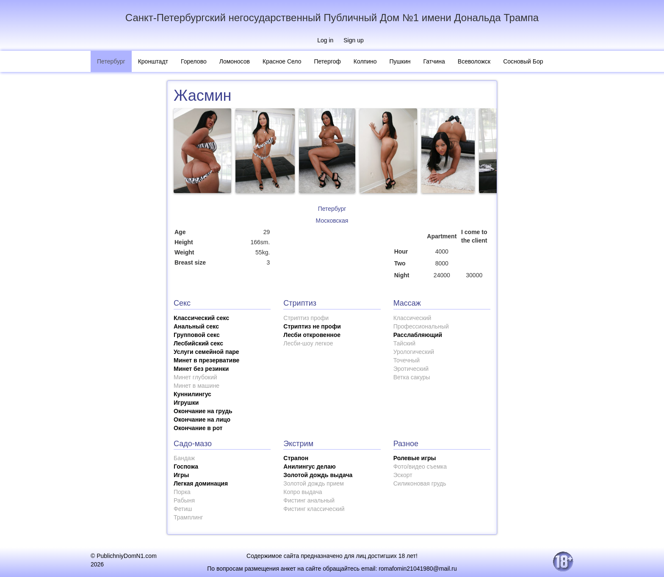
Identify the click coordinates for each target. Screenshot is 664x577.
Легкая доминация (201, 483)
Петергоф (327, 61)
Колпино (365, 61)
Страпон (295, 458)
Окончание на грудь (203, 411)
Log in (325, 40)
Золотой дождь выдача (317, 475)
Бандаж (184, 458)
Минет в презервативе (206, 360)
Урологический (413, 351)
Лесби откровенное (311, 334)
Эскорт (402, 475)
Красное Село (282, 61)
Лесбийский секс (198, 343)
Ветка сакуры (411, 377)
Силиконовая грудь (419, 483)
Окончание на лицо (202, 419)
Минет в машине (196, 385)
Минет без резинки (201, 368)
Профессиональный (421, 326)
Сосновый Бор (523, 61)
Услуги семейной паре (206, 351)
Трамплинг (188, 517)
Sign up (353, 40)
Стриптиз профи (306, 318)
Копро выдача (302, 492)
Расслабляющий (418, 334)
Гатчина (434, 61)
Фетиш (183, 508)
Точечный (406, 360)
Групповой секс (197, 334)
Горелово (194, 61)
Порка (182, 492)
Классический (412, 318)
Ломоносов (234, 61)
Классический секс (201, 318)
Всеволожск (474, 61)
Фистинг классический (313, 508)
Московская (332, 220)
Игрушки (186, 402)
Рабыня (184, 500)
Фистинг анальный (309, 500)
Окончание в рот (198, 428)
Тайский (404, 343)
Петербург (111, 61)
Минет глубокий (195, 377)
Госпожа (186, 466)
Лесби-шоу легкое (308, 343)
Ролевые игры (414, 458)
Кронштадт (153, 61)
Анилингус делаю (309, 466)
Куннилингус (192, 394)
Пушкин (400, 61)
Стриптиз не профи (311, 326)
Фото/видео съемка (420, 466)
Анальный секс (196, 326)
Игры (181, 475)
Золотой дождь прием (313, 483)
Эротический (411, 368)
